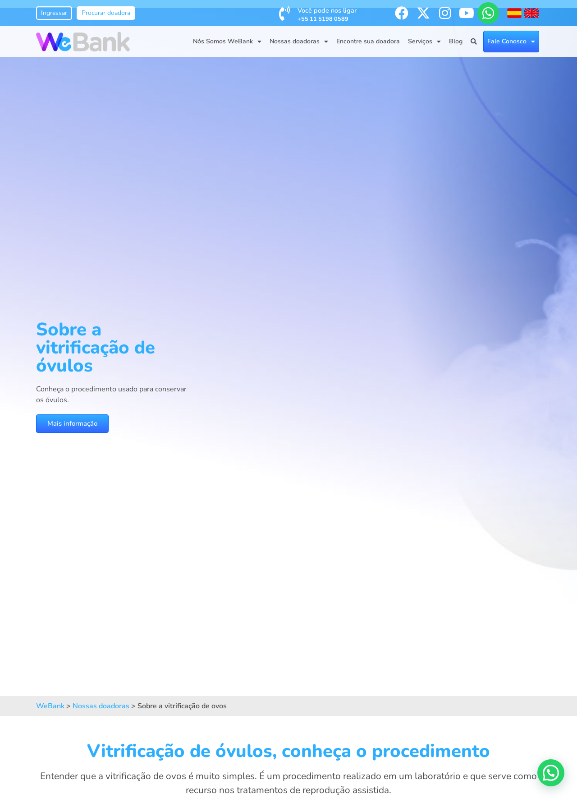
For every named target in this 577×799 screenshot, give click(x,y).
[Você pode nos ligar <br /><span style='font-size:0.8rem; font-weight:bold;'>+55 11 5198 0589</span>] (284, 13)
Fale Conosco (511, 41)
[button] (550, 772)
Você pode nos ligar (327, 14)
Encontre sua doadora (368, 41)
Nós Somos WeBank (227, 41)
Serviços (424, 41)
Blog (456, 41)
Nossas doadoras (299, 41)
